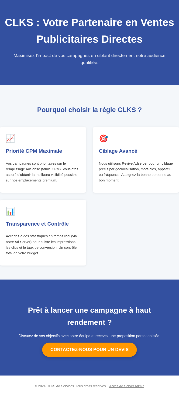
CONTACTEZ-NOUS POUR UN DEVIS (89, 349)
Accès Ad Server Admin (126, 386)
